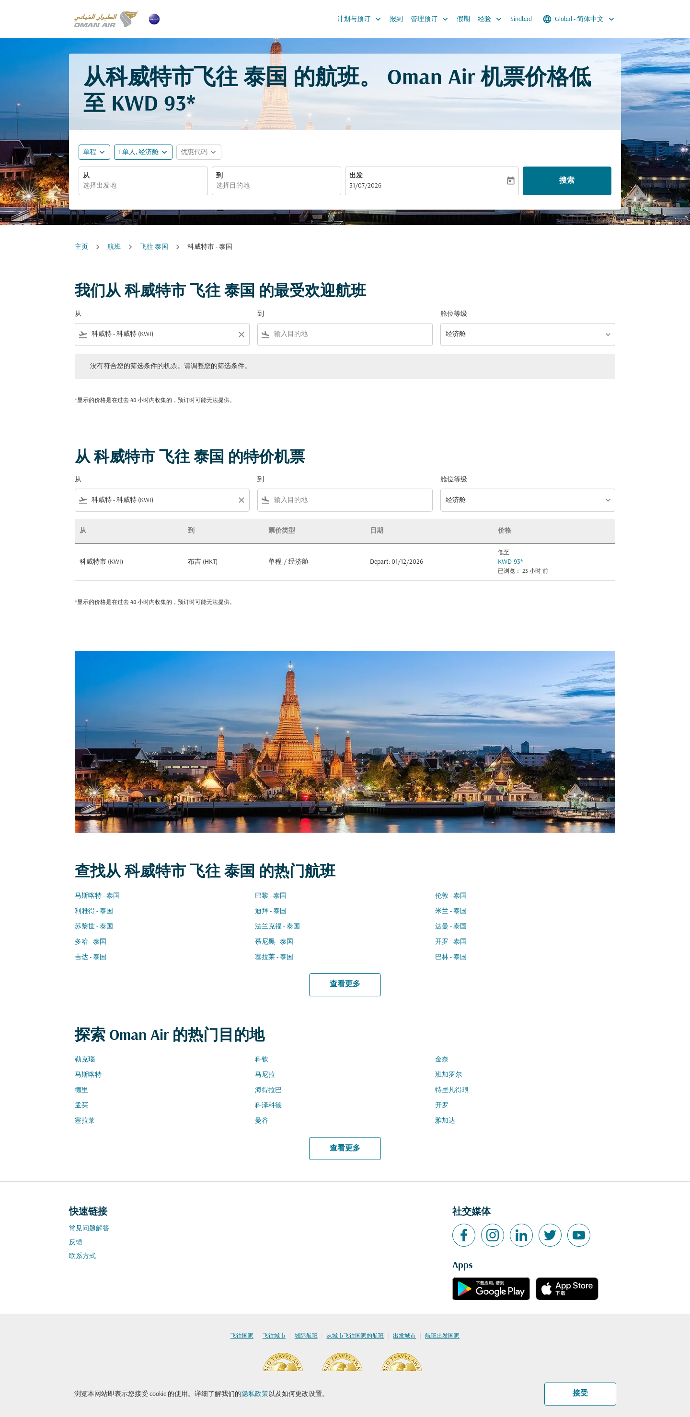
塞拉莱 (85, 1121)
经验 (492, 19)
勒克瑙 (85, 1059)
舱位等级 (453, 314)
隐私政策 (255, 1394)
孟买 (81, 1105)
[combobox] (143, 186)
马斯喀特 (88, 1075)
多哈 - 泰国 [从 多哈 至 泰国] (90, 942)
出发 (356, 175)
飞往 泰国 (154, 247)
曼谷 (261, 1121)
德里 (81, 1090)
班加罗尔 (448, 1075)
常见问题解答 (89, 1228)
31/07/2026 (365, 186)
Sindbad (521, 19)
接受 (580, 1393)
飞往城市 (274, 1336)
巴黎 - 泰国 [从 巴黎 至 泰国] (271, 896)
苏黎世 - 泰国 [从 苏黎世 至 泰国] (94, 926)
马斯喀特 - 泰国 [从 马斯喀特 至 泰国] (97, 896)
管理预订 (432, 19)
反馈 (75, 1242)
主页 (81, 247)
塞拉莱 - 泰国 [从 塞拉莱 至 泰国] (274, 957)
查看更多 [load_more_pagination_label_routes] (345, 984)
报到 (396, 19)
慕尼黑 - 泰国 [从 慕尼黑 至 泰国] (274, 942)
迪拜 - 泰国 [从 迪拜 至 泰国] (271, 911)
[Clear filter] (241, 335)
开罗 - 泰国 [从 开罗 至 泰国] (451, 942)
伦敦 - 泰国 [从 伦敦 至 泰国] (451, 896)
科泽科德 (268, 1105)
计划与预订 (361, 19)
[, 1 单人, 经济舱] (138, 152)
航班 (114, 247)
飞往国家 (241, 1336)
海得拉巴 (268, 1090)
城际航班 (306, 1336)
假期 (463, 19)
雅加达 (445, 1121)
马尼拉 (265, 1075)
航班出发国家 (442, 1336)
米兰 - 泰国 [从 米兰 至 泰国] (451, 911)
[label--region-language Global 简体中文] (579, 19)
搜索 (567, 181)
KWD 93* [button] (153, 105)
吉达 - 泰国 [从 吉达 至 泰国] (90, 957)
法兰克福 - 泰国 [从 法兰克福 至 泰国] (277, 926)
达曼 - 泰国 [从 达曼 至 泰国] (451, 926)
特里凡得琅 (452, 1090)
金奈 (441, 1059)
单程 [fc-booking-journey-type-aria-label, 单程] (89, 152)
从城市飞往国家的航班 (355, 1336)
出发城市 (404, 1336)
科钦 (261, 1059)
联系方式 (82, 1256)
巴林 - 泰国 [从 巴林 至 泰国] (451, 957)
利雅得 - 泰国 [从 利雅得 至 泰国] (94, 911)
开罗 (441, 1105)
